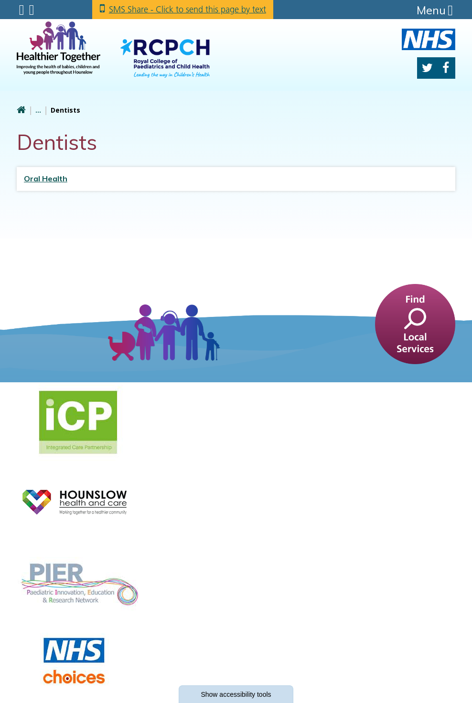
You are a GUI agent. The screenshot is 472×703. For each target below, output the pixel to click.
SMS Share (187, 9)
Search (31, 10)
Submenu (21, 10)
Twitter (427, 68)
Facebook (445, 68)
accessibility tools (236, 694)
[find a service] (415, 323)
